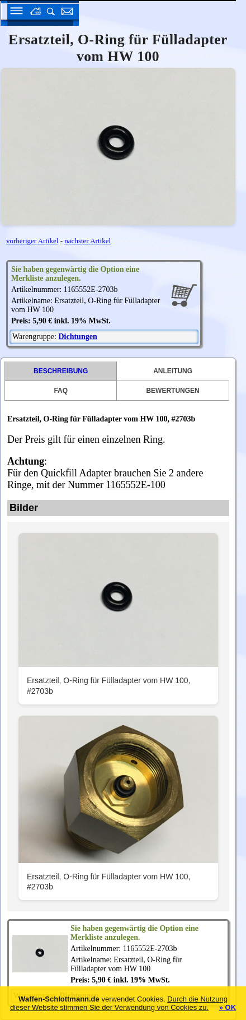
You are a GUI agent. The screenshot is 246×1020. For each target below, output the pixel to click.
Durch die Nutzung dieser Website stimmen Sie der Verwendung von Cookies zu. (119, 1003)
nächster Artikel (87, 241)
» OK (227, 1007)
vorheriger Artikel (32, 241)
